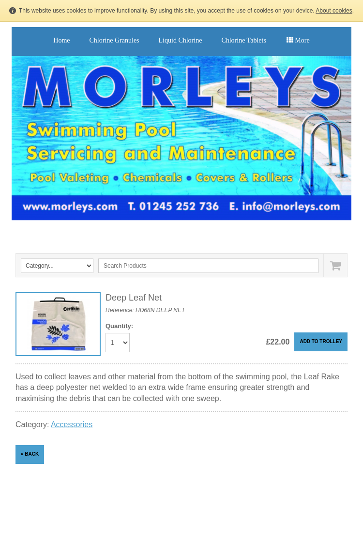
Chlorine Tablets (243, 40)
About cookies (334, 10)
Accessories (71, 424)
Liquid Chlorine (180, 40)
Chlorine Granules (114, 40)
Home (61, 40)
